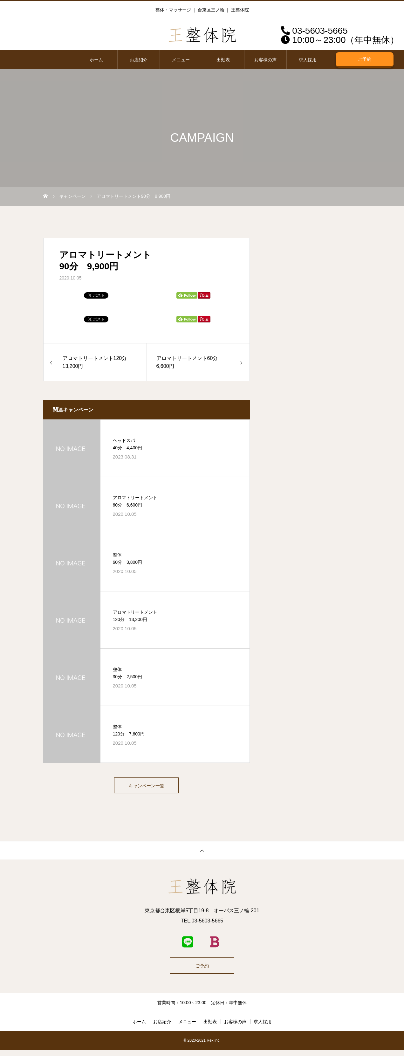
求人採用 (308, 59)
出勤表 (223, 59)
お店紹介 (138, 59)
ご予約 (364, 59)
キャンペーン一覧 (146, 787)
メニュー (181, 59)
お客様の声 (265, 59)
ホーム (96, 59)
